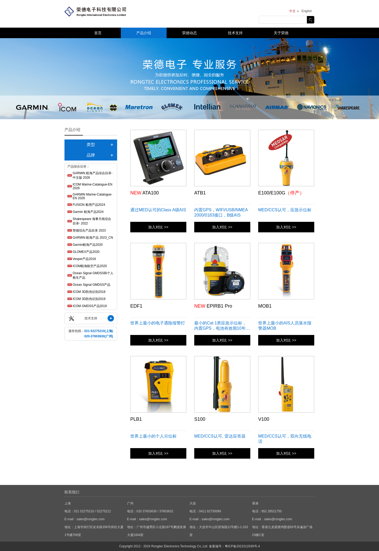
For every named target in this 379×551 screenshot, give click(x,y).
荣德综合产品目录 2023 (89, 230)
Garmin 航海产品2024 (88, 212)
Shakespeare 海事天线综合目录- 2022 (92, 221)
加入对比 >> (158, 227)
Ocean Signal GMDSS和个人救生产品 (93, 275)
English (307, 11)
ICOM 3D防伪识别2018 (89, 292)
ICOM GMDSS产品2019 (90, 306)
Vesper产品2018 (84, 259)
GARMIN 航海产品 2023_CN (93, 237)
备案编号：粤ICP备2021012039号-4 (234, 546)
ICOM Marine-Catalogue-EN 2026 (92, 186)
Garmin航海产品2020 (88, 245)
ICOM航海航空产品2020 (90, 266)
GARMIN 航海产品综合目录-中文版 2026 (92, 175)
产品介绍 (143, 33)
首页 (98, 33)
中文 (292, 11)
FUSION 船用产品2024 (89, 205)
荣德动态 (189, 33)
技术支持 (235, 33)
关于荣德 (281, 33)
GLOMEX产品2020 (86, 252)
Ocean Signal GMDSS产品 (91, 285)
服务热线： (90, 333)
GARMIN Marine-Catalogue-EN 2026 (92, 196)
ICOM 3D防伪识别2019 (89, 299)
